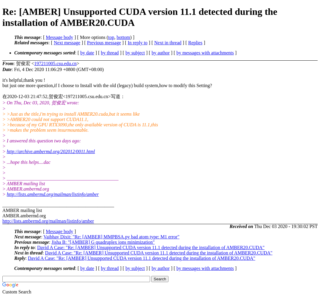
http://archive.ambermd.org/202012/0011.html (51, 151)
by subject (135, 52)
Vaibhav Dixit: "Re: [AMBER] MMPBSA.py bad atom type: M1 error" (111, 236)
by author (161, 52)
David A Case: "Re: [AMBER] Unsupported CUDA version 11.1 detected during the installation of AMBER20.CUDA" (150, 247)
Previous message (104, 42)
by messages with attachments (205, 52)
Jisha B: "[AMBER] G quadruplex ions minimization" (103, 242)
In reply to (138, 42)
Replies (195, 42)
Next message (67, 42)
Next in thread (168, 42)
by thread (110, 52)
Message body (59, 37)
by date (87, 52)
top (111, 37)
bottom (123, 37)
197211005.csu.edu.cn (55, 63)
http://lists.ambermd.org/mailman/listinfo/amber (53, 194)
